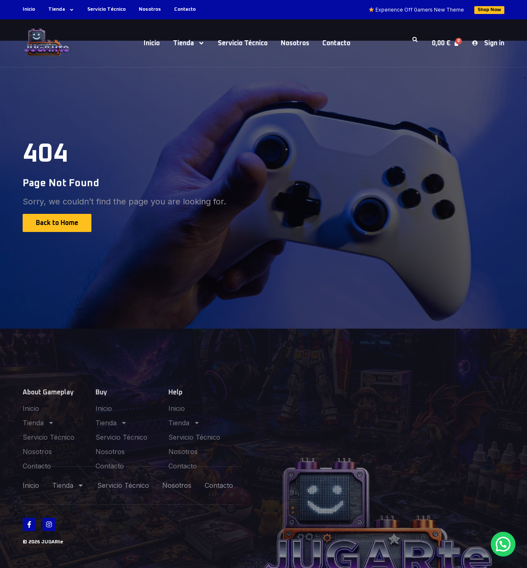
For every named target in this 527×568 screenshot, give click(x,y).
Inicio (29, 9)
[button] (415, 39)
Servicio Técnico (106, 9)
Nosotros (150, 9)
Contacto (185, 9)
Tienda (61, 10)
